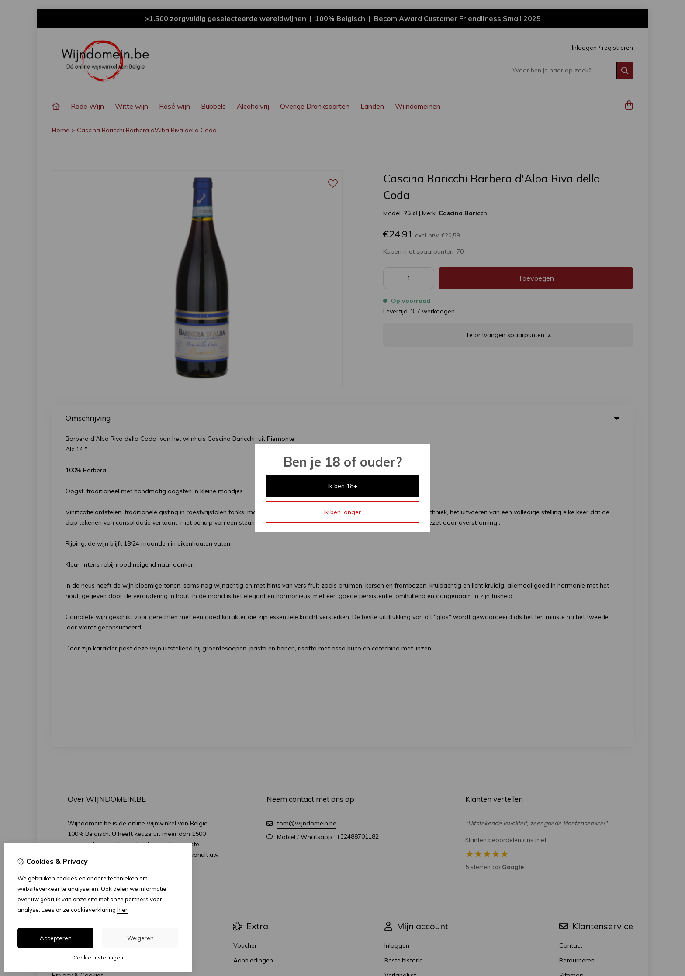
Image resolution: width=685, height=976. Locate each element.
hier (122, 909)
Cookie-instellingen (98, 957)
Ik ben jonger (342, 512)
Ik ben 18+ (342, 486)
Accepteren (56, 938)
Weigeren (140, 938)
